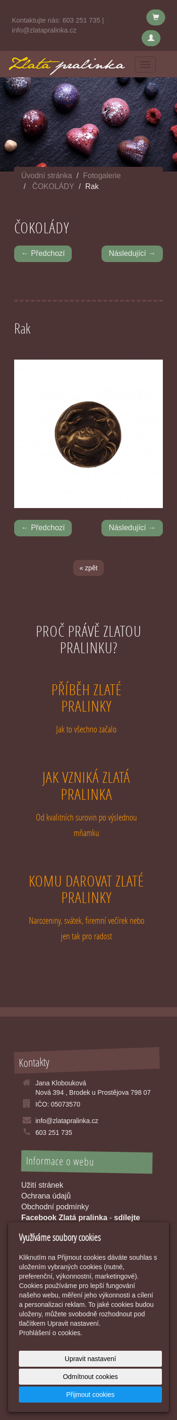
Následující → (132, 253)
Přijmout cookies (90, 1394)
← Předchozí (43, 253)
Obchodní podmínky (55, 1207)
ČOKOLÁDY (53, 186)
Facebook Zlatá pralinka (64, 1218)
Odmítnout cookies (90, 1376)
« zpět (88, 568)
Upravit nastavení (90, 1359)
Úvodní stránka (46, 176)
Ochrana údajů (46, 1196)
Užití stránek (42, 1185)
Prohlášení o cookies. (50, 1333)
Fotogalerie (102, 176)
